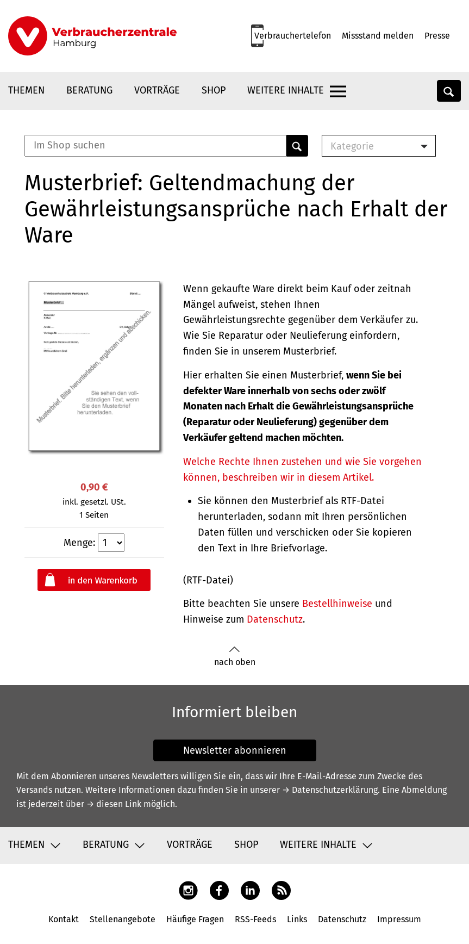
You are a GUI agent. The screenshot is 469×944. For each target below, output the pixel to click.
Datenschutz (275, 619)
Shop (214, 90)
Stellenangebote (122, 919)
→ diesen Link (113, 804)
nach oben (234, 656)
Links (297, 919)
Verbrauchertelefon (292, 35)
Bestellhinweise (337, 604)
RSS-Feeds (255, 919)
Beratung (89, 90)
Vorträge (157, 90)
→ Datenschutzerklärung (330, 790)
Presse (437, 35)
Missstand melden (378, 35)
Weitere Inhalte (285, 90)
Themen (26, 90)
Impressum (399, 919)
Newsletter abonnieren (234, 750)
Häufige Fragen (195, 919)
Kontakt (63, 919)
